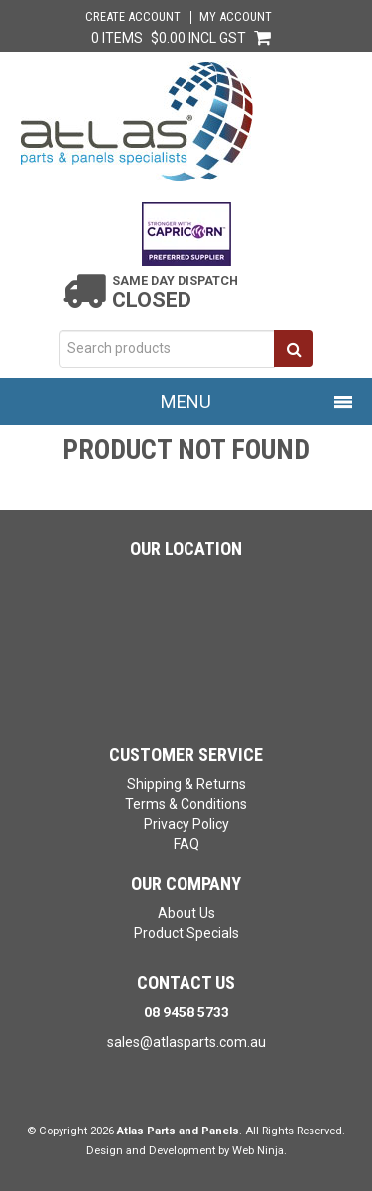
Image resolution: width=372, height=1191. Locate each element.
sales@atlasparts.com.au (186, 1042)
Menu (186, 401)
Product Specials (186, 933)
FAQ (186, 844)
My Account (235, 17)
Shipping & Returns (186, 784)
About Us (186, 913)
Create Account (133, 17)
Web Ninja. (259, 1150)
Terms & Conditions (186, 804)
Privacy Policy (186, 824)
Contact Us (186, 982)
